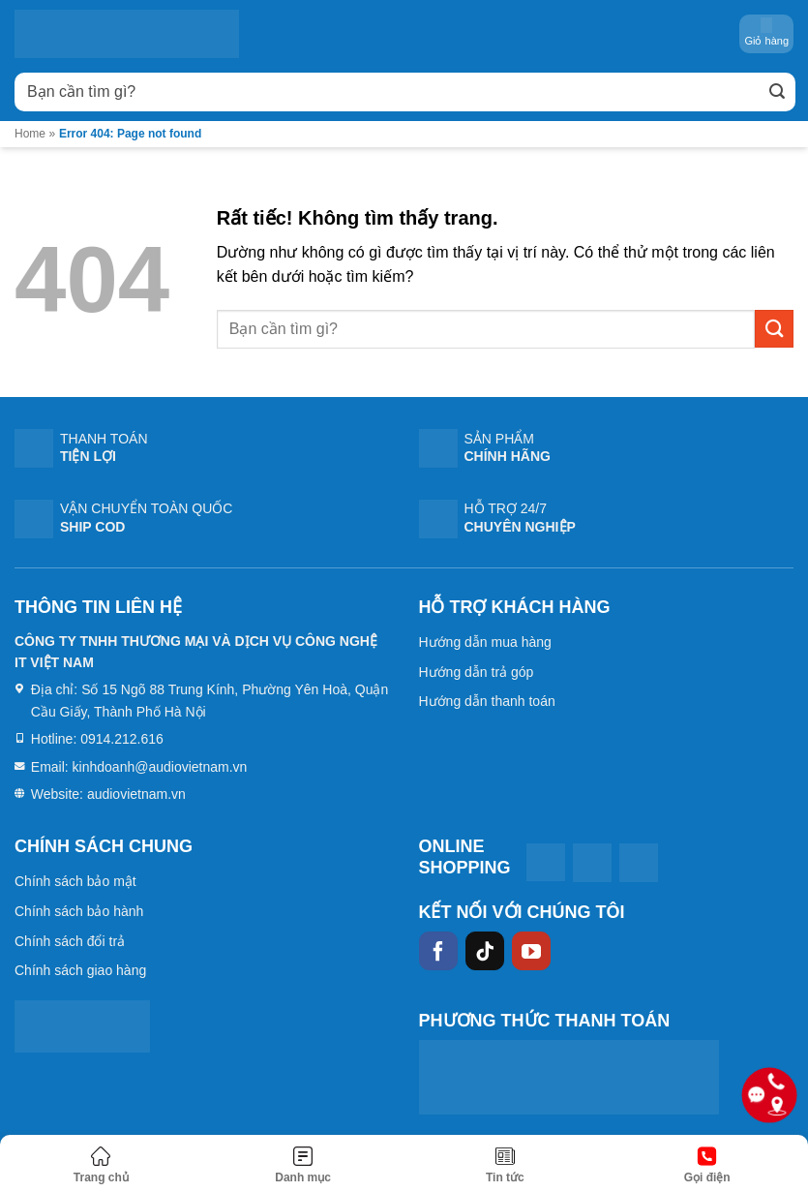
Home (30, 133)
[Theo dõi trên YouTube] (531, 951)
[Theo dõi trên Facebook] (438, 951)
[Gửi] (777, 92)
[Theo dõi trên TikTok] (484, 951)
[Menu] (303, 1166)
